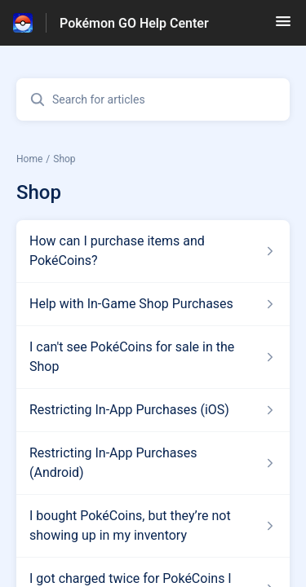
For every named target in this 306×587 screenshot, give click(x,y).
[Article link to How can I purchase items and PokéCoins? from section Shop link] (153, 251)
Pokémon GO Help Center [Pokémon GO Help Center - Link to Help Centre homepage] (134, 23)
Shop (64, 159)
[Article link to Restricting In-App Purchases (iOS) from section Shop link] (153, 410)
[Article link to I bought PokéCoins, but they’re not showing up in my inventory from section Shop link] (153, 525)
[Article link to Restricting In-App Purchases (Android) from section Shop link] (153, 463)
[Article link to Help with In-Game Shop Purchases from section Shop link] (153, 304)
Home (29, 159)
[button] (283, 26)
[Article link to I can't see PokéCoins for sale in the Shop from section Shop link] (153, 357)
